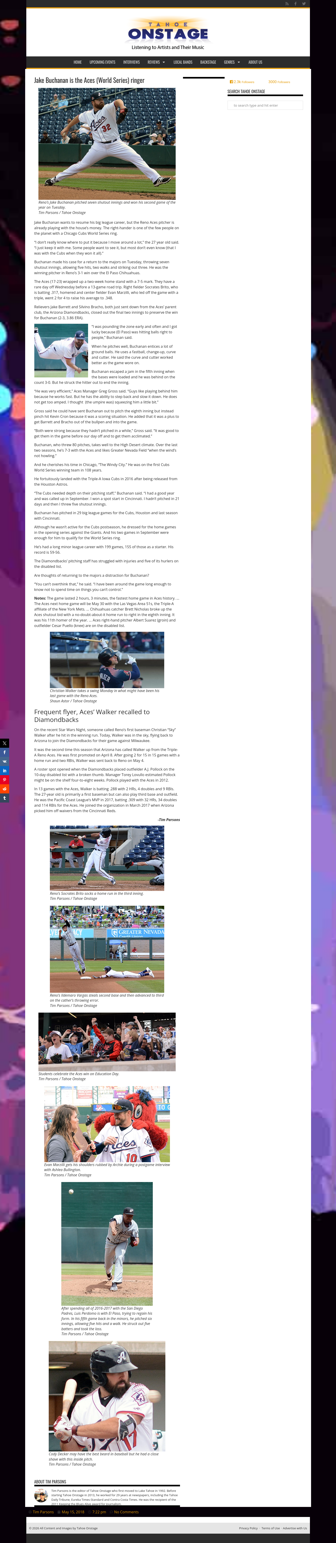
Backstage (208, 62)
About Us (255, 62)
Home (78, 62)
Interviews (131, 62)
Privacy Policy (248, 1528)
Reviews (157, 62)
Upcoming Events (102, 62)
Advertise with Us (295, 1528)
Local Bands (183, 62)
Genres (232, 62)
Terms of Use (271, 1528)
